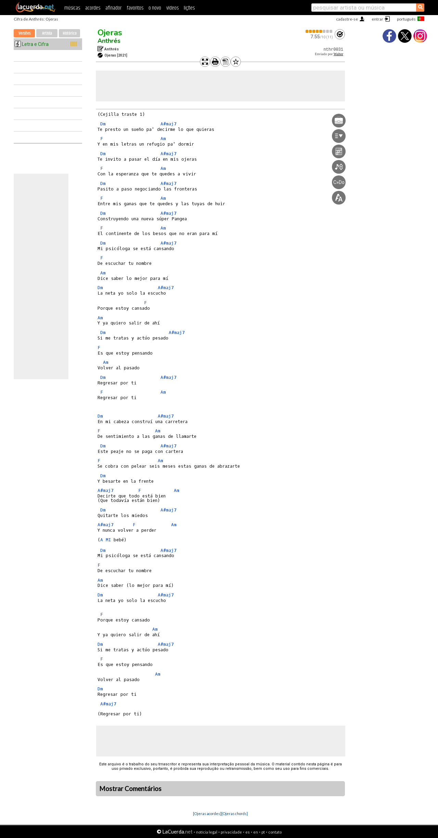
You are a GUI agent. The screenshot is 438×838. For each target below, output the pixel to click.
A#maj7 (168, 124)
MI (108, 540)
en (255, 832)
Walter (338, 54)
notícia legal (206, 832)
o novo (155, 8)
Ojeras (110, 32)
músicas (72, 8)
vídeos (172, 8)
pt (263, 832)
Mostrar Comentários (130, 788)
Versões (24, 33)
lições (189, 8)
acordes (92, 8)
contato (275, 832)
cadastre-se (347, 19)
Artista (47, 33)
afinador (113, 8)
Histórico (70, 33)
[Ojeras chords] (234, 813)
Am (163, 138)
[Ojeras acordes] (207, 813)
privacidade (231, 832)
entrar (377, 19)
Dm (103, 124)
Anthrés (109, 41)
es (247, 832)
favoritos (135, 8)
